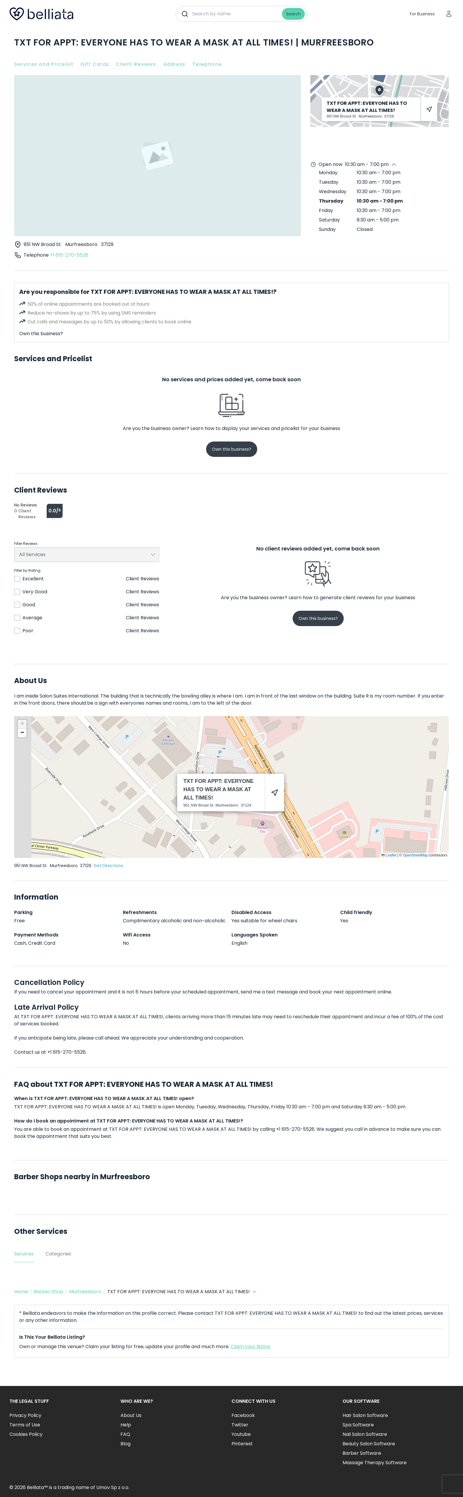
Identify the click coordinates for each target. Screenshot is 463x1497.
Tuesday (328, 182)
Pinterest (242, 1443)
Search (293, 14)
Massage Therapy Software (375, 1462)
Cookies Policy (26, 1434)
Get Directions (108, 866)
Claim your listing (250, 1346)
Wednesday (332, 191)
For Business (422, 14)
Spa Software (358, 1424)
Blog (125, 1443)
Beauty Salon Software (369, 1443)
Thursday (331, 201)
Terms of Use (24, 1424)
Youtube (241, 1434)
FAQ (125, 1434)
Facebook (243, 1415)
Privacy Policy (25, 1415)
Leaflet (388, 855)
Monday (328, 172)
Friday (326, 210)
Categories (58, 1253)
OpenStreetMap (415, 855)
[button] (22, 724)
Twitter (239, 1424)
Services (24, 1253)
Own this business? (41, 333)
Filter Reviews (26, 543)
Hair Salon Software (365, 1415)
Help (125, 1424)
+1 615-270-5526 (69, 255)
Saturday (329, 219)
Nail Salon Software (365, 1434)
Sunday (327, 229)
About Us (130, 1415)
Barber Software (362, 1453)
